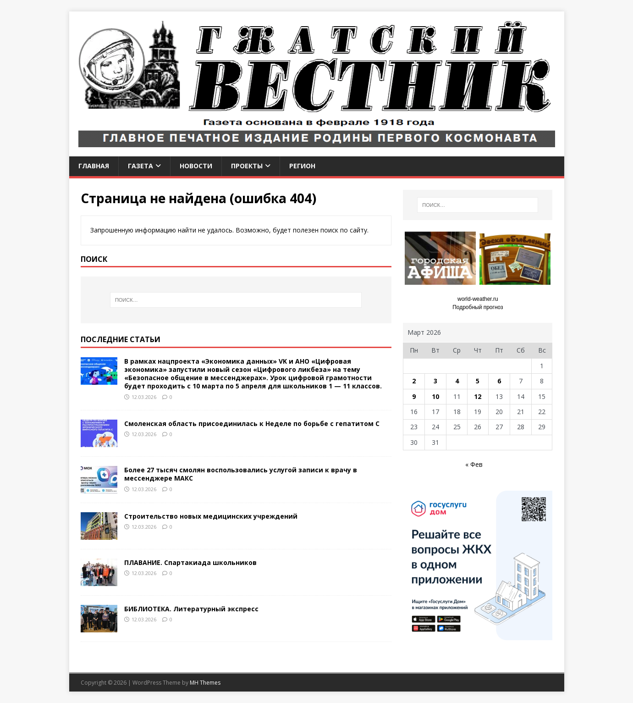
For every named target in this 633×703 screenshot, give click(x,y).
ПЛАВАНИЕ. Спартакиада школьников (190, 562)
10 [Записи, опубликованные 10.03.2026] (435, 396)
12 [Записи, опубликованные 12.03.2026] (477, 396)
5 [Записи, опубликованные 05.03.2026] (477, 380)
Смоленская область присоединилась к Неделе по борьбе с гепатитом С (252, 423)
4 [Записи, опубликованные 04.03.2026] (457, 380)
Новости (196, 165)
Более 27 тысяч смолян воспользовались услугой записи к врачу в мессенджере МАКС (240, 473)
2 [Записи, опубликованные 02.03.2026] (414, 380)
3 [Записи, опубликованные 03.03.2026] (435, 380)
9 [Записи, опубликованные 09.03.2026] (414, 396)
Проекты (247, 165)
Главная (93, 165)
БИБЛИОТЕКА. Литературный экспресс (191, 608)
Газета (140, 165)
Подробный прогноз (477, 307)
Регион (302, 165)
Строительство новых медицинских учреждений (210, 516)
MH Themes (205, 682)
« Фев (474, 464)
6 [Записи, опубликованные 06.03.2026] (499, 380)
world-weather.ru (477, 299)
